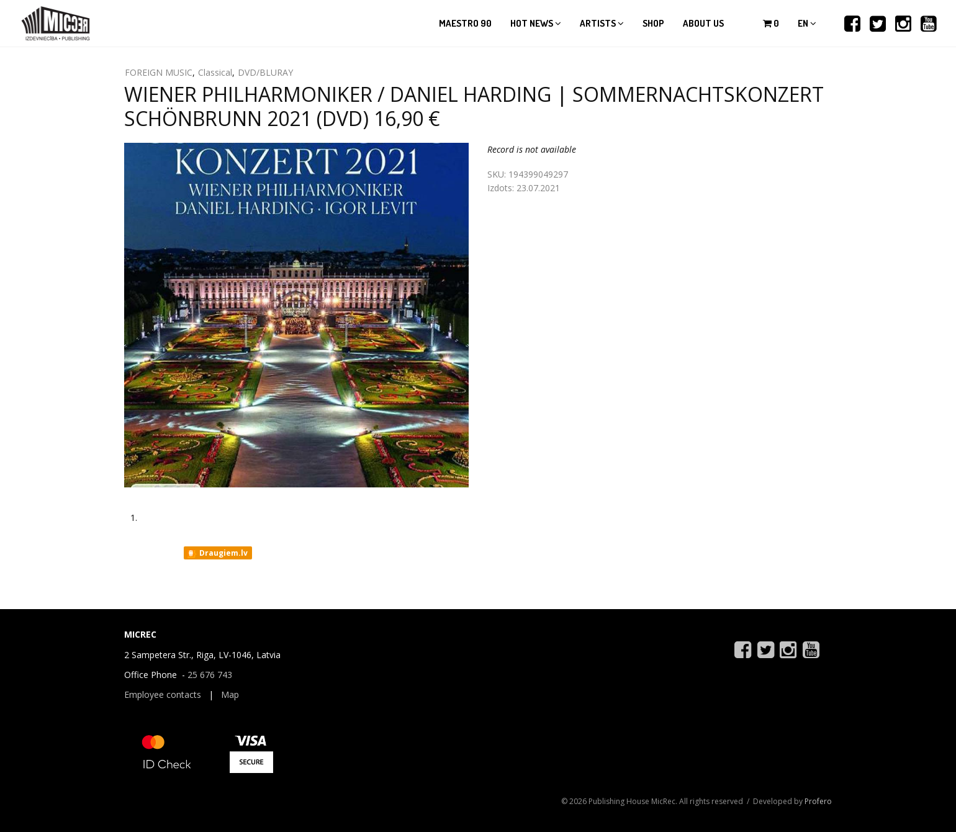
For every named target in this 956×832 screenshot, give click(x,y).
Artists (602, 23)
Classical (215, 72)
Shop (653, 23)
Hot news (535, 23)
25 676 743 (209, 675)
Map (230, 694)
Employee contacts (162, 694)
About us (703, 23)
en (807, 23)
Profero (818, 801)
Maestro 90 (465, 23)
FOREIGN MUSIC (158, 72)
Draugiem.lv (217, 553)
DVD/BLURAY (265, 72)
